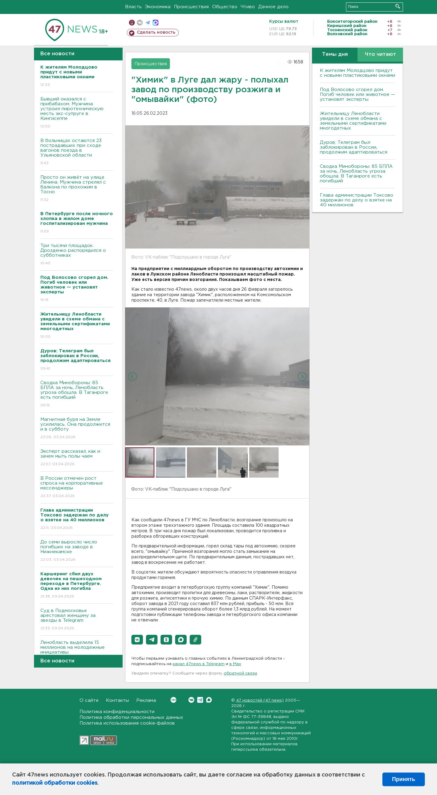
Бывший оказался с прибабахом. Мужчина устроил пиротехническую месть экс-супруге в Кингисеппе (76, 113)
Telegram (200, 700)
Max (209, 700)
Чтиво (248, 7)
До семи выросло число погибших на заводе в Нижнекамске (76, 551)
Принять (403, 779)
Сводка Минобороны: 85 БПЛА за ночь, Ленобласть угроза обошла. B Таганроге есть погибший (76, 394)
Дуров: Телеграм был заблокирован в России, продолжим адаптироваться (353, 147)
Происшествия (191, 7)
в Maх (235, 664)
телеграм (148, 22)
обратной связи (240, 673)
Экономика (158, 7)
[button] (137, 639)
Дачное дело (273, 7)
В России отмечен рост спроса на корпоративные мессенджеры (76, 487)
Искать (397, 6)
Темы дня (335, 54)
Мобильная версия (132, 22)
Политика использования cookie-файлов (127, 723)
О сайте (89, 700)
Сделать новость (156, 32)
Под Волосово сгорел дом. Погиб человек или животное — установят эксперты (357, 94)
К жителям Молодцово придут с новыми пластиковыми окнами (357, 73)
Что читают (380, 54)
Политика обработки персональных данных (131, 717)
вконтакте (140, 22)
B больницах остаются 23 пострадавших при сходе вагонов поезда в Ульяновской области (76, 152)
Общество (224, 7)
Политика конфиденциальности (117, 712)
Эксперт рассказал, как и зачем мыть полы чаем (76, 458)
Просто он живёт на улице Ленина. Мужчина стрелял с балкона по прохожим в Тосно (76, 188)
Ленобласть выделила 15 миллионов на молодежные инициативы (76, 652)
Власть (133, 7)
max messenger (155, 22)
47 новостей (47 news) (260, 700)
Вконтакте (173, 700)
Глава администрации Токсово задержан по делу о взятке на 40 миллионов (356, 200)
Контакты (117, 700)
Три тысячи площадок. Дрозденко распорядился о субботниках (76, 255)
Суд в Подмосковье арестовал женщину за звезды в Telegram (76, 620)
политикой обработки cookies (54, 783)
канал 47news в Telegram (199, 664)
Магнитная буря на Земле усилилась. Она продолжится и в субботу (76, 429)
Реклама (146, 700)
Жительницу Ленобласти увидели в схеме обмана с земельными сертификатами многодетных (353, 121)
